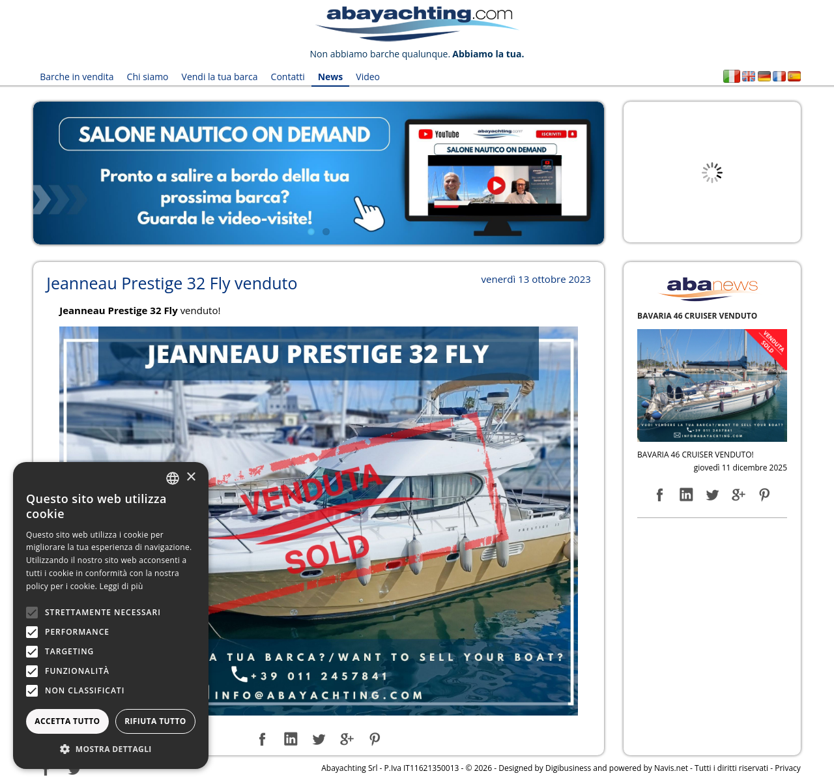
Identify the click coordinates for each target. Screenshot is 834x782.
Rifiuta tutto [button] (155, 721)
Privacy (788, 768)
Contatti (288, 76)
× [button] (190, 477)
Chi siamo (148, 76)
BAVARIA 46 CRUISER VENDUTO (697, 315)
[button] (110, 749)
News (330, 76)
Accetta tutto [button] (67, 721)
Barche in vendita (76, 76)
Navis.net (671, 768)
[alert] (110, 615)
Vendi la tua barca (220, 76)
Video (368, 76)
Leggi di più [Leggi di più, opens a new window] (121, 586)
